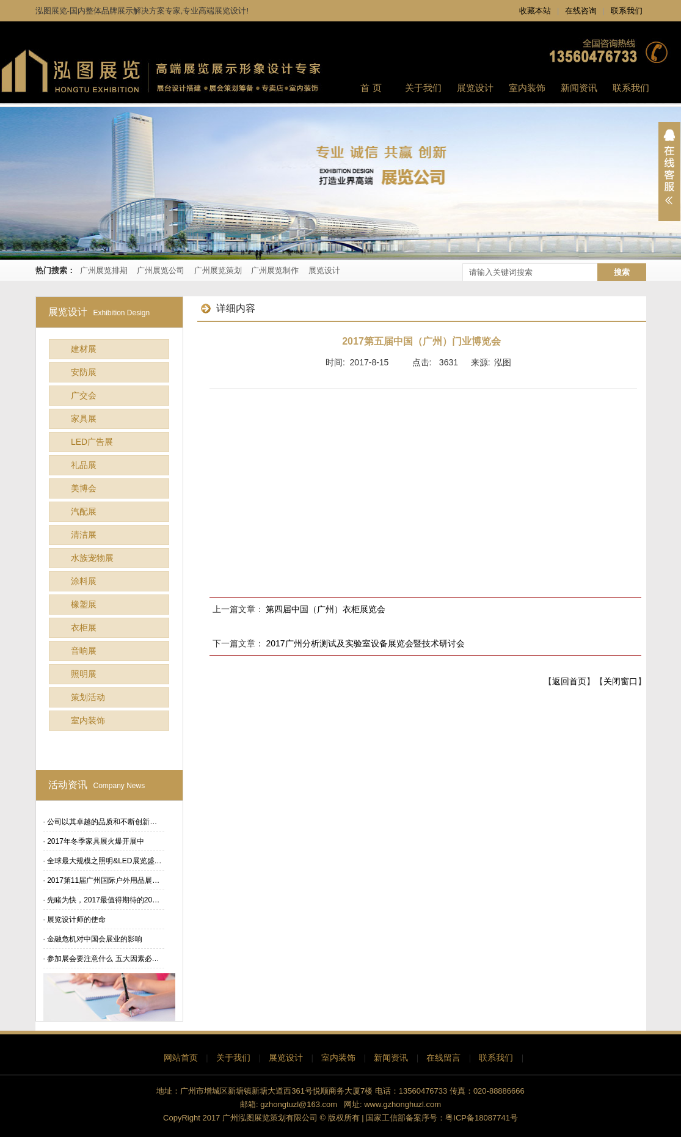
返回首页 (569, 681)
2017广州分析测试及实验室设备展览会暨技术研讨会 (365, 643)
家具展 (84, 418)
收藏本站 (535, 10)
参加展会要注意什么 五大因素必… (103, 958)
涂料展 (84, 581)
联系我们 (627, 10)
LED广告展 (92, 442)
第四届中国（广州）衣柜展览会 (325, 609)
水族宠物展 (92, 558)
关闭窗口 (620, 681)
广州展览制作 (275, 270)
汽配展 (84, 511)
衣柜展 (84, 627)
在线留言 (443, 1057)
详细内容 (228, 308)
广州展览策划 (218, 270)
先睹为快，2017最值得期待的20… (103, 900)
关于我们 (233, 1057)
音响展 (84, 651)
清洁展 (84, 534)
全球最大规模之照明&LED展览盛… (104, 861)
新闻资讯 (391, 1057)
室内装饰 (88, 720)
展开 (669, 171)
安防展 (84, 372)
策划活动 (88, 697)
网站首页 (181, 1057)
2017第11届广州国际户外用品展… (103, 880)
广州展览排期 (104, 270)
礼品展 (84, 465)
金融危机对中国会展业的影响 (94, 939)
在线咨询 (581, 10)
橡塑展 (84, 604)
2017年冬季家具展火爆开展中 (95, 841)
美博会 (84, 488)
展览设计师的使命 (76, 919)
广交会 (84, 395)
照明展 (84, 674)
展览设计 (324, 270)
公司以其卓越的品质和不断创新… (102, 821)
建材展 (84, 349)
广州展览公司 (160, 270)
